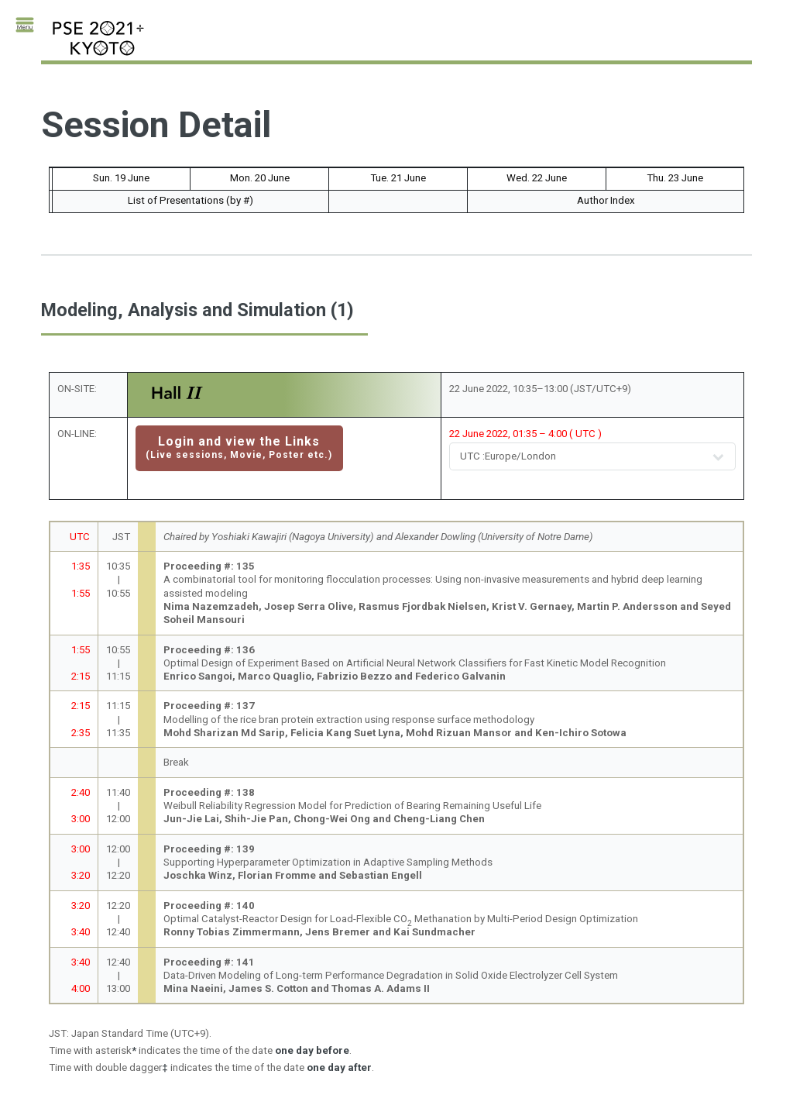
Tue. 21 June (398, 178)
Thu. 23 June (675, 178)
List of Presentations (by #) (190, 200)
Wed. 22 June (536, 178)
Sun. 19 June (121, 178)
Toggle (28, 29)
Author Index (606, 200)
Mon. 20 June (260, 178)
